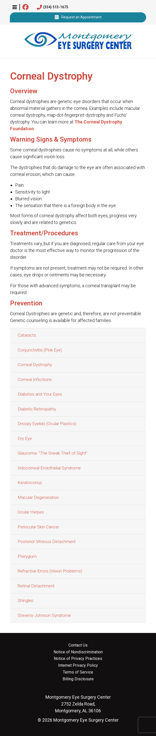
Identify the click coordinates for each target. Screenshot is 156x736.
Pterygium (27, 556)
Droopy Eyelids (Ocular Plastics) (47, 423)
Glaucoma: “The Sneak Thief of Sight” (52, 453)
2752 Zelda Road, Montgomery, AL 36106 (78, 703)
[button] (14, 7)
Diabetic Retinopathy (37, 408)
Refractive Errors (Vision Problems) (50, 570)
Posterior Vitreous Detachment (47, 541)
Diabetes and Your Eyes (40, 394)
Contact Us (78, 645)
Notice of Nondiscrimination (78, 652)
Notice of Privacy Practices (78, 659)
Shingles (25, 600)
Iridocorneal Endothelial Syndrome (49, 467)
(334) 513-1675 (52, 7)
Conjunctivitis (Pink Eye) (40, 350)
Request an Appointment (78, 17)
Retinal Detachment (36, 585)
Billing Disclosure (78, 679)
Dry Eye (25, 438)
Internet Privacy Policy (78, 665)
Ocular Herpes (31, 512)
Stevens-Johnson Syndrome (44, 615)
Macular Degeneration (38, 497)
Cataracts (27, 335)
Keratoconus (30, 482)
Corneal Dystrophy (35, 364)
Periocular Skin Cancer (38, 526)
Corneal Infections (35, 379)
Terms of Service (78, 672)
